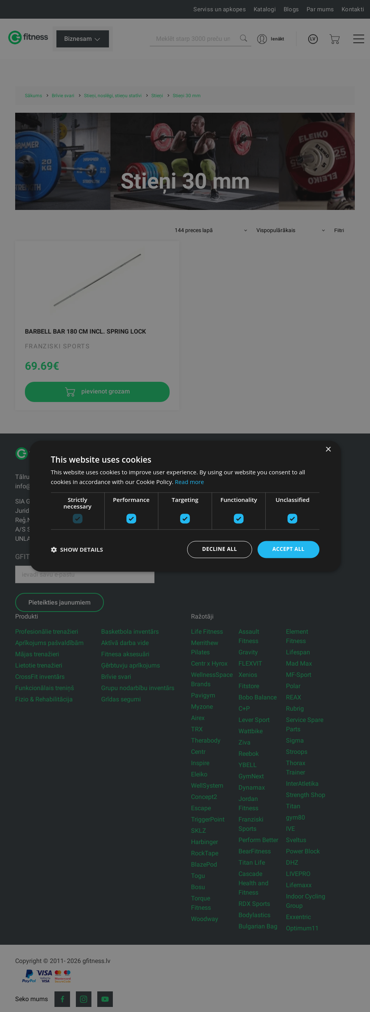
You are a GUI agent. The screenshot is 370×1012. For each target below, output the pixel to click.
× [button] (328, 449)
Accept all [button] (287, 549)
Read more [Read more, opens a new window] (190, 481)
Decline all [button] (218, 549)
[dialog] (185, 506)
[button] (77, 549)
